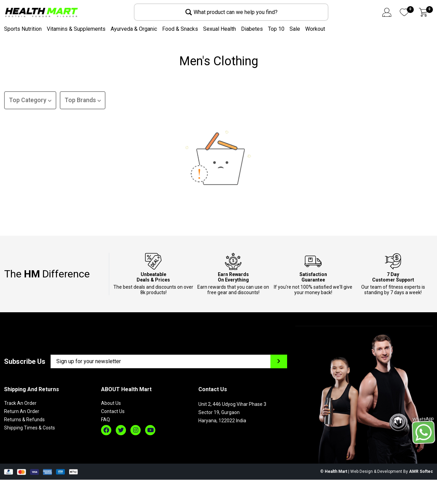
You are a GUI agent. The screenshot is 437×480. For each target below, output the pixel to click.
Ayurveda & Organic (134, 29)
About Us (111, 404)
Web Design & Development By (391, 472)
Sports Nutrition (23, 29)
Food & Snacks (180, 29)
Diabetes (252, 29)
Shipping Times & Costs (29, 428)
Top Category (30, 101)
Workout (315, 29)
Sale (295, 29)
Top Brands (83, 101)
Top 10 (276, 29)
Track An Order (20, 404)
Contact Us (113, 412)
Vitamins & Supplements (76, 29)
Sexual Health (219, 29)
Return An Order (21, 412)
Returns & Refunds (24, 420)
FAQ (105, 420)
